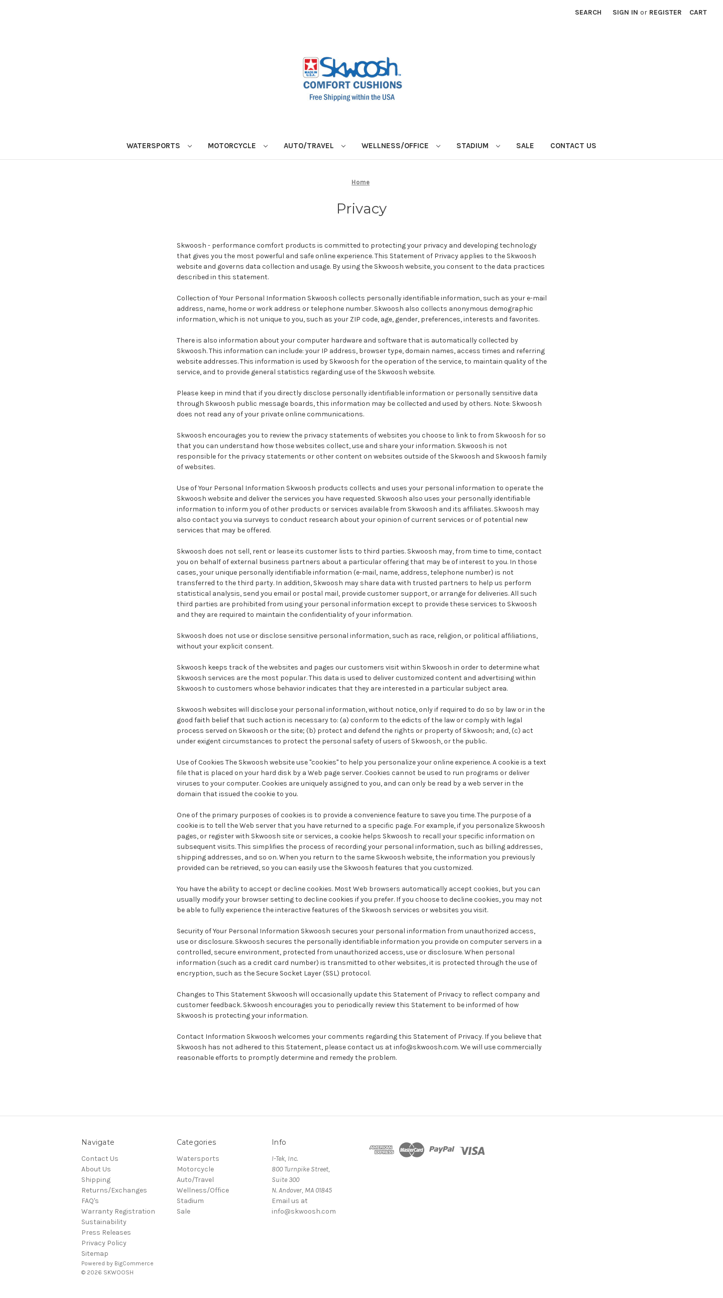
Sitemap (94, 1253)
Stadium (478, 145)
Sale (525, 145)
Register (665, 12)
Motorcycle (238, 145)
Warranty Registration (118, 1211)
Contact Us (573, 145)
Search (588, 12)
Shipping (95, 1179)
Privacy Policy (104, 1243)
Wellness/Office (401, 145)
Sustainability (104, 1222)
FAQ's (90, 1201)
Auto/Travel (314, 145)
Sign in (625, 12)
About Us (96, 1169)
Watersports (159, 145)
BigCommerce (134, 1263)
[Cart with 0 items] (698, 12)
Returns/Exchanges (114, 1190)
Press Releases (106, 1232)
